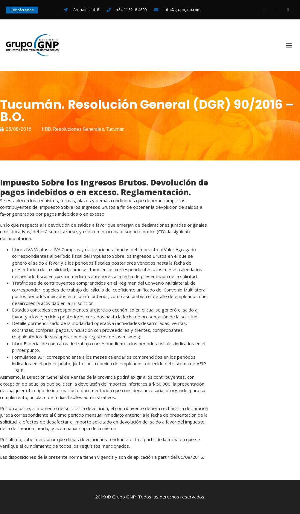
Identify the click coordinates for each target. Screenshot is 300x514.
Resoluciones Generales (78, 129)
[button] (289, 45)
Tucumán (115, 129)
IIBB (46, 129)
